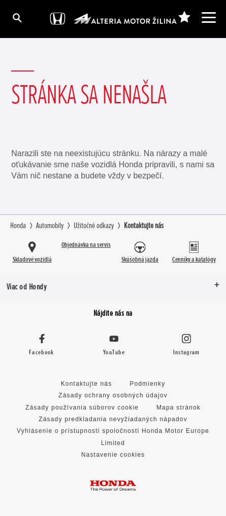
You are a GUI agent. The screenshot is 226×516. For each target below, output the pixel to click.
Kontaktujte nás (86, 383)
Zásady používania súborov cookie (82, 407)
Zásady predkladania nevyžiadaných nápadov (113, 419)
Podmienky (147, 383)
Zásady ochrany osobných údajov (113, 395)
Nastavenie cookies (113, 454)
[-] (184, 17)
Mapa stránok (178, 407)
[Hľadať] (16, 17)
